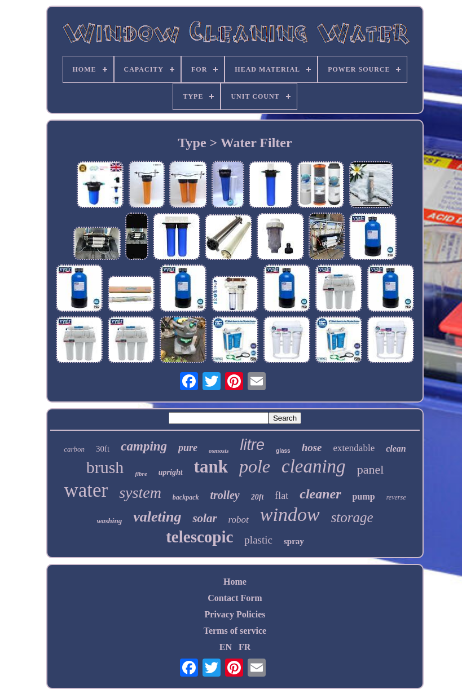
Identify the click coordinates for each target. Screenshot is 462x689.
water (86, 490)
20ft (257, 497)
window (290, 514)
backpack (186, 497)
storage (352, 517)
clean (396, 448)
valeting (157, 517)
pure (187, 447)
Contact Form (235, 598)
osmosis (218, 450)
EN (225, 647)
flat (281, 495)
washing (109, 520)
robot (238, 519)
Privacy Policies (235, 614)
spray (294, 541)
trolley (225, 495)
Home (235, 581)
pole (254, 466)
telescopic (199, 537)
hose (312, 447)
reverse (396, 497)
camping (144, 446)
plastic (258, 540)
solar (204, 518)
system (140, 492)
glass (283, 451)
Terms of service (235, 630)
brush (105, 467)
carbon (74, 449)
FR (244, 647)
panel (370, 469)
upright (171, 472)
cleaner (320, 494)
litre (252, 444)
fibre (141, 473)
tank (211, 466)
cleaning (313, 466)
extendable (354, 448)
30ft (102, 448)
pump (364, 496)
